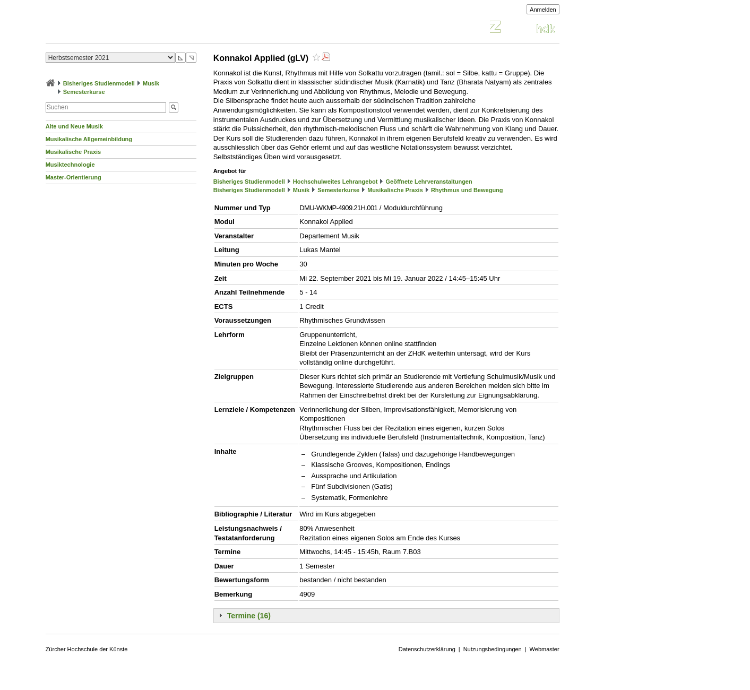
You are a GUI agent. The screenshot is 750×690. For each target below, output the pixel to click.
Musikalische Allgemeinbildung (89, 139)
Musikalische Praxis (73, 152)
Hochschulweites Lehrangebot (335, 181)
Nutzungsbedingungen (492, 649)
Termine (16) (249, 615)
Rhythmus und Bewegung (467, 190)
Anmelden (543, 9)
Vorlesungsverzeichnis (124, 28)
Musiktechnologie (70, 164)
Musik (151, 83)
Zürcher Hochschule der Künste (87, 649)
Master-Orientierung (73, 177)
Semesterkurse (84, 92)
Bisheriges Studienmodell (99, 83)
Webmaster (544, 649)
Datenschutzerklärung (427, 649)
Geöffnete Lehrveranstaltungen (429, 181)
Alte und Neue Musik (74, 126)
